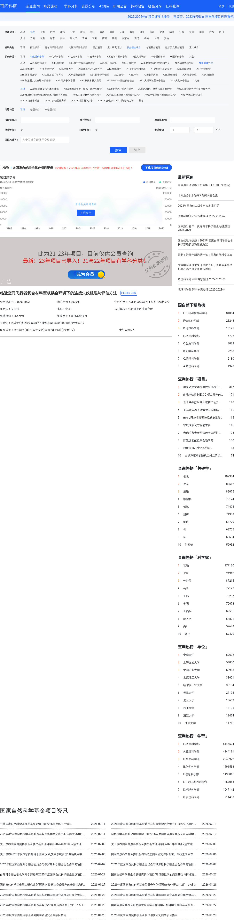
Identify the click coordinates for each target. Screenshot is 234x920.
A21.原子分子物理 (99, 74)
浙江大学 (188, 715)
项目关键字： (12, 139)
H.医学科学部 (177, 56)
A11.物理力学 (66, 69)
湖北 (82, 32)
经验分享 (155, 6)
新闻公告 (120, 6)
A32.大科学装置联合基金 (152, 80)
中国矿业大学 (191, 670)
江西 (181, 32)
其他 (166, 38)
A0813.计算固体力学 (82, 100)
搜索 (118, 150)
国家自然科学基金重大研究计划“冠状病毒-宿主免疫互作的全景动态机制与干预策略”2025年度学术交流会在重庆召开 (70, 884)
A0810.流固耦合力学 (191, 94)
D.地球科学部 (94, 56)
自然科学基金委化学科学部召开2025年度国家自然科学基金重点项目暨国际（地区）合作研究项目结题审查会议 (67, 874)
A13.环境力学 (114, 69)
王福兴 (187, 611)
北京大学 (190, 723)
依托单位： (86, 120)
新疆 (114, 38)
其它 (191, 56)
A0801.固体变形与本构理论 (44, 89)
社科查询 (173, 6)
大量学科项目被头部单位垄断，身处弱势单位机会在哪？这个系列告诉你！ (205, 266)
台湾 (156, 38)
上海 (42, 32)
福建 (171, 32)
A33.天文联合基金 (180, 80)
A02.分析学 (58, 63)
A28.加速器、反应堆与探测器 (35, 80)
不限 (22, 32)
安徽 (162, 32)
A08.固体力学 (206, 63)
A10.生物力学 (47, 69)
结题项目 (35, 109)
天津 (122, 32)
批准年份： (10, 129)
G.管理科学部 (158, 56)
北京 (32, 32)
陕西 (102, 32)
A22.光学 (119, 74)
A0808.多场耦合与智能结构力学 (123, 94)
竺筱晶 (187, 580)
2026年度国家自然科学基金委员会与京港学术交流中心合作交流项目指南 (155, 824)
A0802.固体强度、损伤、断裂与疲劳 (83, 89)
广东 (52, 32)
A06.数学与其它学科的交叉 (155, 63)
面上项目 (35, 47)
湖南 (201, 32)
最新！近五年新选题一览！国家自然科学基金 (205, 254)
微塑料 (187, 499)
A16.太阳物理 (184, 69)
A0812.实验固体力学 (55, 100)
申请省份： (10, 32)
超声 (186, 514)
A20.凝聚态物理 (76, 74)
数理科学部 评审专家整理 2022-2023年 (201, 279)
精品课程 (51, 5)
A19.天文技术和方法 (52, 74)
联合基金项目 (134, 47)
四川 (221, 32)
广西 (211, 32)
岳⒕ (186, 588)
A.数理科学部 (37, 56)
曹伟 (187, 634)
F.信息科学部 (139, 56)
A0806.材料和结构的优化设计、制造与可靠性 (43, 94)
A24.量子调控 (151, 74)
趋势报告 (137, 6)
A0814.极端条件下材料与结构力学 (116, 100)
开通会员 (85, 212)
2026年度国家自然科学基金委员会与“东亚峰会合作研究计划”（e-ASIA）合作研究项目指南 (166, 884)
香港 (146, 38)
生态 (186, 484)
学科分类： (10, 56)
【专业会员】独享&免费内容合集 (198, 195)
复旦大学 (188, 700)
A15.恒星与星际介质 (161, 69)
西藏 (104, 38)
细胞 (186, 491)
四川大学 (188, 708)
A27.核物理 (208, 74)
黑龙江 (73, 38)
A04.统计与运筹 (108, 63)
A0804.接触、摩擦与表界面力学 (155, 89)
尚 (185, 626)
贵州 (22, 38)
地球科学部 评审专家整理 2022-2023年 (201, 289)
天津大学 (188, 692)
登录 (221, 6)
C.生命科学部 (75, 56)
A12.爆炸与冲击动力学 (90, 69)
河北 (142, 32)
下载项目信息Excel (156, 167)
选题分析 (89, 6)
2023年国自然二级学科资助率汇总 (198, 205)
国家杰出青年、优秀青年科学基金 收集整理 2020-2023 (204, 228)
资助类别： (10, 47)
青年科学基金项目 (54, 47)
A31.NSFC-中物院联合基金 (120, 80)
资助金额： (160, 129)
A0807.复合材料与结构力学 (87, 94)
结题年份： (85, 129)
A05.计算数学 (129, 63)
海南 (132, 32)
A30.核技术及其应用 (90, 80)
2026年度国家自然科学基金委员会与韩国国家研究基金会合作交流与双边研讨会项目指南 (53, 895)
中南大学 (188, 655)
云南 (32, 38)
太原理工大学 (191, 677)
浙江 (92, 32)
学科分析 (71, 6)
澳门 (136, 38)
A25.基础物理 (170, 74)
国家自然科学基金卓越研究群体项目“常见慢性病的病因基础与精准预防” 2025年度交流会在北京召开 (171, 874)
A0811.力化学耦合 (29, 100)
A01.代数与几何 (38, 63)
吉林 (62, 38)
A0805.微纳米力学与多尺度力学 (193, 89)
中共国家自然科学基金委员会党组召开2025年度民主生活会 (36, 824)
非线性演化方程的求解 (197, 425)
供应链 (189, 544)
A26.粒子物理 (190, 74)
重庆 (112, 32)
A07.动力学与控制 (184, 63)
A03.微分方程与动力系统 (82, 63)
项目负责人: (11, 120)
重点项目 (97, 47)
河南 (191, 32)
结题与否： (10, 109)
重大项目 (194, 47)
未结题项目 (51, 109)
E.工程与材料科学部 (116, 56)
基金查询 (33, 6)
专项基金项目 (153, 47)
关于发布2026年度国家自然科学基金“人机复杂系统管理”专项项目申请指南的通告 (49, 854)
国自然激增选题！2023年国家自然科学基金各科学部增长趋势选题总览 (205, 242)
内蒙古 (125, 38)
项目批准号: (160, 120)
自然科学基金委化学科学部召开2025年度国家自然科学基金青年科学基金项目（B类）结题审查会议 (171, 834)
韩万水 (187, 619)
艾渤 (186, 565)
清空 (137, 150)
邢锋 (186, 573)
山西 (152, 32)
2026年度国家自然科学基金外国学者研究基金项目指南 (33, 915)
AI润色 (104, 6)
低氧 (186, 506)
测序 (186, 522)
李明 (186, 603)
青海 (84, 38)
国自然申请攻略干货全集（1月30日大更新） (205, 185)
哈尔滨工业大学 (192, 685)
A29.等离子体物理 (65, 80)
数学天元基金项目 (174, 47)
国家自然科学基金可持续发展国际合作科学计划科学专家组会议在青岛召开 (156, 905)
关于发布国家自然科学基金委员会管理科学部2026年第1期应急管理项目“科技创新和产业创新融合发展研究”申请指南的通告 (74, 844)
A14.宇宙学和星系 (136, 69)
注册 (231, 6)
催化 (186, 476)
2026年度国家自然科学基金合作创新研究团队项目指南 (144, 915)
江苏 (62, 32)
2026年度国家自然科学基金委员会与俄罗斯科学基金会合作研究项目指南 (44, 864)
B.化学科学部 (56, 56)
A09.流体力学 (27, 69)
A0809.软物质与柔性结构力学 (160, 94)
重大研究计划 (114, 47)
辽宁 (52, 38)
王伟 (186, 596)
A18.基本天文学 (28, 74)
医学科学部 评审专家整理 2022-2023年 (201, 216)
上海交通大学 (191, 662)
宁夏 (94, 38)
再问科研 (8, 6)
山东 (72, 32)
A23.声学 (133, 74)
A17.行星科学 (204, 69)
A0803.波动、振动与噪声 (120, 89)
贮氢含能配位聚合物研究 (198, 440)
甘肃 (42, 38)
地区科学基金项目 (78, 47)
